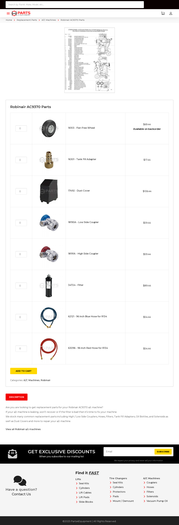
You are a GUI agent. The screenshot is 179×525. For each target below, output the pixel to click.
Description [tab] (16, 397)
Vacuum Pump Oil (157, 503)
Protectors (119, 494)
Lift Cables (85, 495)
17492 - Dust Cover (79, 190)
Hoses (150, 489)
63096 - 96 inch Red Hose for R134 (88, 348)
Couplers (152, 485)
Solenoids (152, 498)
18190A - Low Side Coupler (83, 222)
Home (9, 20)
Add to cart (24, 371)
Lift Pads (84, 499)
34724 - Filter (75, 285)
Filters (150, 494)
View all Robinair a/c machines (23, 429)
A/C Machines (49, 20)
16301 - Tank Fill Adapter (82, 159)
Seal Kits (84, 485)
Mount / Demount (123, 503)
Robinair (45, 380)
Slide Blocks (86, 504)
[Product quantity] (21, 128)
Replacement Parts (27, 20)
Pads (116, 498)
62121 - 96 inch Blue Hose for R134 (87, 316)
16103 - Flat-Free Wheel (81, 127)
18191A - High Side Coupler (83, 253)
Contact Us (21, 496)
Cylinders (84, 490)
